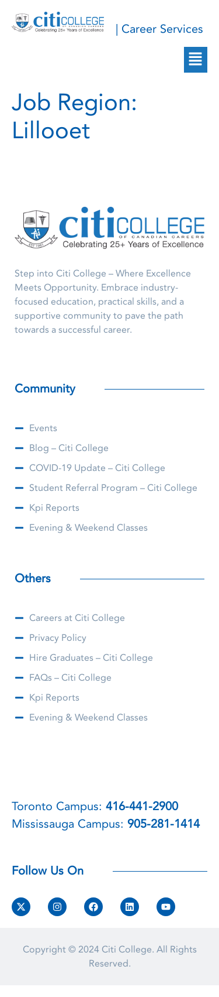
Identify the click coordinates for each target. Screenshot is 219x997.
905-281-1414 (163, 824)
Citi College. (128, 949)
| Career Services (159, 29)
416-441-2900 (142, 806)
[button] (195, 60)
